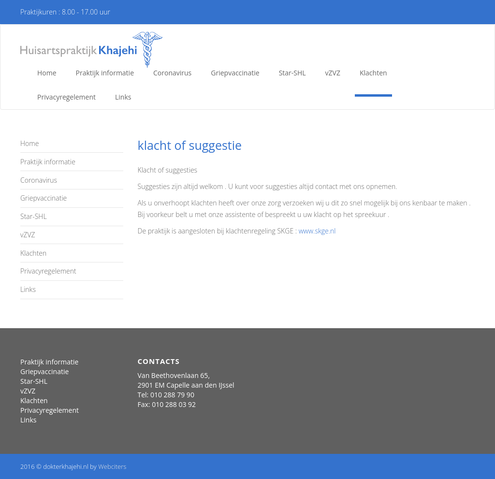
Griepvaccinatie (235, 72)
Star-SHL (292, 72)
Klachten (373, 72)
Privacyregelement (66, 97)
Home (47, 72)
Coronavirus (172, 72)
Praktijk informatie (105, 72)
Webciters (112, 466)
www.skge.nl (317, 230)
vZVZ (332, 72)
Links (123, 97)
